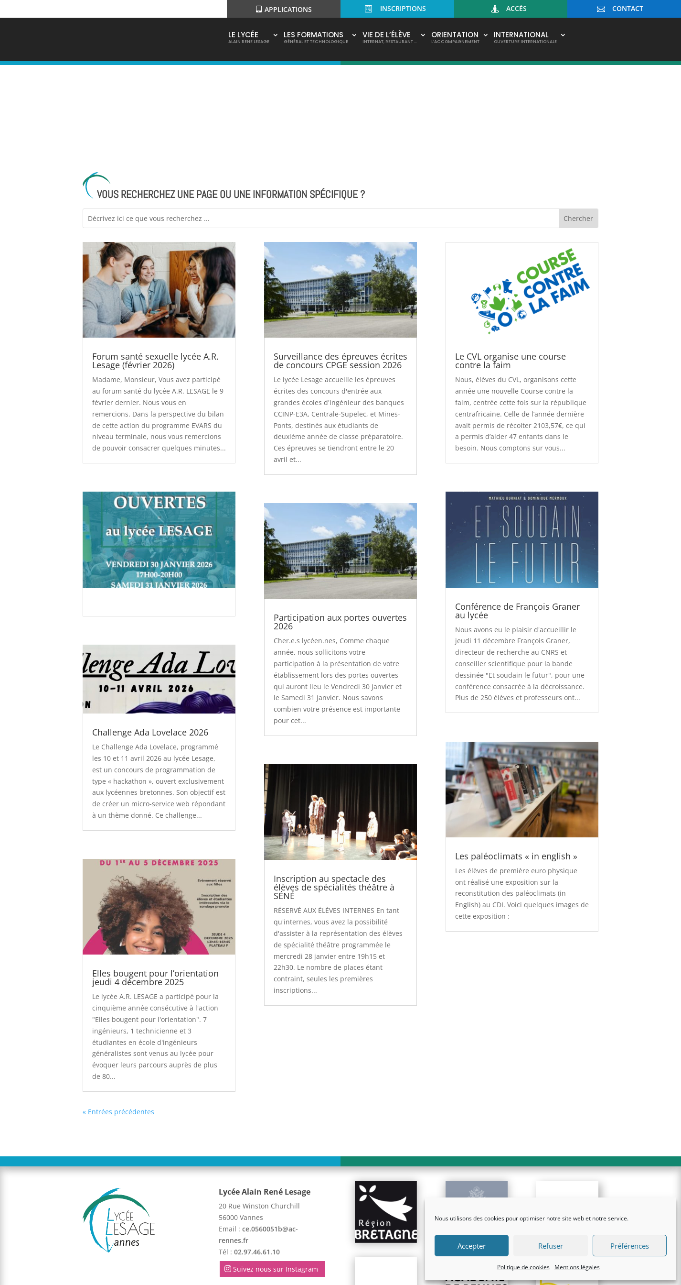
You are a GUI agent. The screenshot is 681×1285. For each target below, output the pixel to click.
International (525, 38)
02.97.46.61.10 (257, 1162)
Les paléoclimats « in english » (516, 767)
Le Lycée (248, 38)
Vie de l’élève (389, 38)
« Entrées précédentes (118, 1022)
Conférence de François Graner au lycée (517, 521)
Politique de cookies (523, 1267)
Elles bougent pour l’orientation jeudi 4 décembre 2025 (155, 889)
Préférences (629, 1246)
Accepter (472, 1246)
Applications (288, 9)
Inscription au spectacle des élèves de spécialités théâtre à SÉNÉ (334, 798)
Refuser (550, 1246)
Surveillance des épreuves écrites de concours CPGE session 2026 (340, 272)
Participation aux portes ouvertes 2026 (340, 533)
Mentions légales (577, 1267)
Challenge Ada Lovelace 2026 (150, 643)
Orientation (455, 38)
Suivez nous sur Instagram (275, 1179)
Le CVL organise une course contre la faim (510, 272)
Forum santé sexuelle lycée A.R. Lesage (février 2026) (155, 272)
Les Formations (316, 38)
